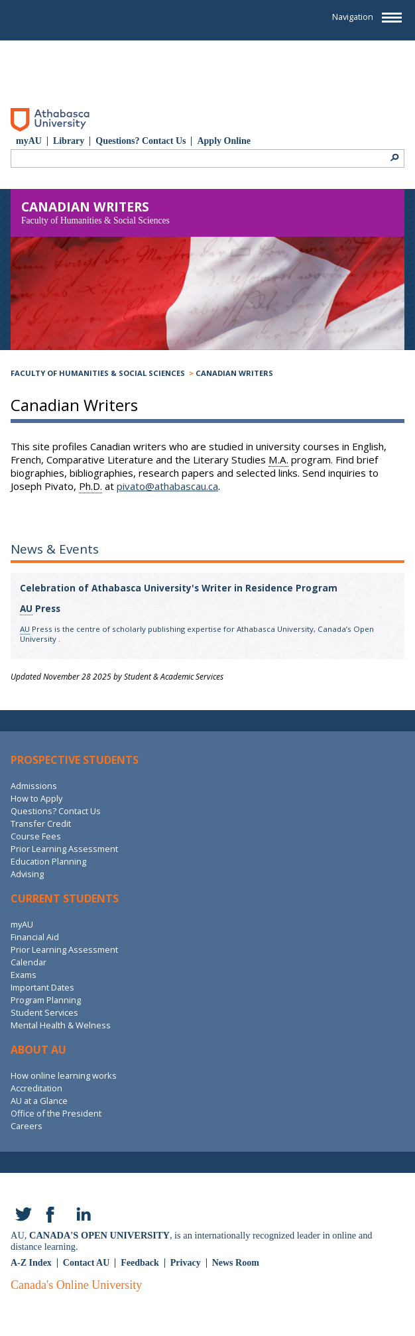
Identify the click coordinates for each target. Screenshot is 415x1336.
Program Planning (46, 1000)
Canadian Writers (234, 373)
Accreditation (36, 1088)
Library (68, 141)
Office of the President (56, 1113)
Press (40, 609)
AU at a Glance (39, 1101)
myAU (29, 141)
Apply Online (224, 141)
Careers (26, 1126)
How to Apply (36, 798)
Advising (27, 874)
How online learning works (64, 1075)
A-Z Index (31, 1263)
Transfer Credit (41, 823)
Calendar (28, 962)
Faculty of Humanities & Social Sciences (98, 373)
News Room (235, 1263)
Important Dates (42, 987)
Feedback (140, 1263)
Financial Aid (35, 937)
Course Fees (36, 836)
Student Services (44, 1012)
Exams (23, 975)
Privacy (185, 1263)
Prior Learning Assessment (64, 849)
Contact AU (86, 1263)
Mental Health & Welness (61, 1025)
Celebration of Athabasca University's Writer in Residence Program (178, 588)
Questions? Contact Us (140, 141)
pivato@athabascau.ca (167, 486)
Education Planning (48, 861)
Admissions (34, 786)
